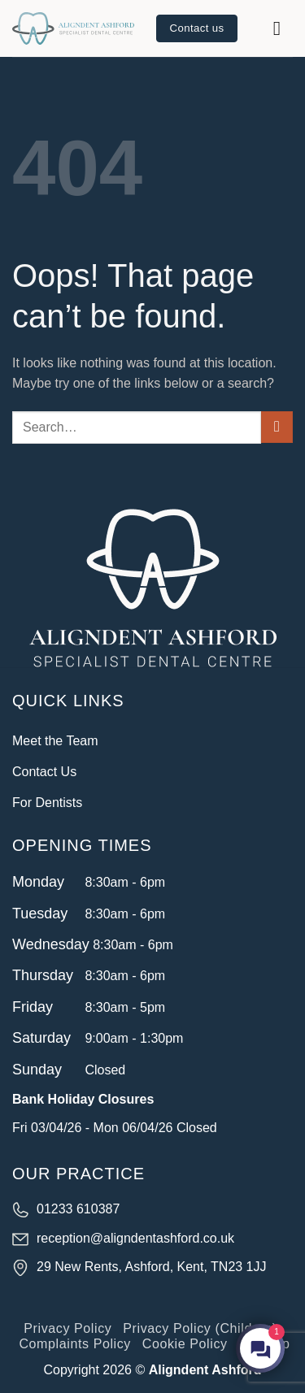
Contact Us (44, 772)
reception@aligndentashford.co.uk (135, 1238)
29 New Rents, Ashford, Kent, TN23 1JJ (152, 1267)
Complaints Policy (75, 1344)
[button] (283, 28)
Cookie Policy (185, 1344)
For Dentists (47, 802)
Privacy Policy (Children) (200, 1328)
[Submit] (277, 427)
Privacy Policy (67, 1328)
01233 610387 (78, 1209)
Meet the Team (55, 741)
